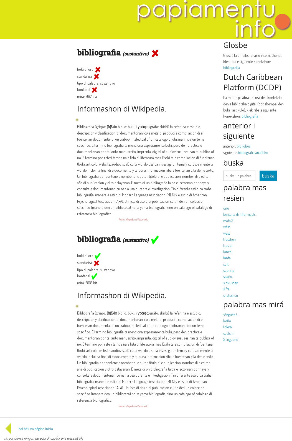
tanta (227, 257)
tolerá (227, 327)
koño (227, 320)
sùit (225, 264)
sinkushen (230, 282)
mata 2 (228, 220)
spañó (227, 276)
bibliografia (231, 67)
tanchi (227, 251)
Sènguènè (230, 339)
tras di (227, 245)
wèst (226, 226)
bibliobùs (243, 146)
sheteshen (230, 295)
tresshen (229, 239)
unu (226, 208)
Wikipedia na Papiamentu (137, 219)
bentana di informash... (240, 214)
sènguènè (230, 314)
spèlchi (228, 333)
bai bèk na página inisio (28, 428)
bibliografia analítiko (253, 152)
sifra (226, 289)
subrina (228, 270)
